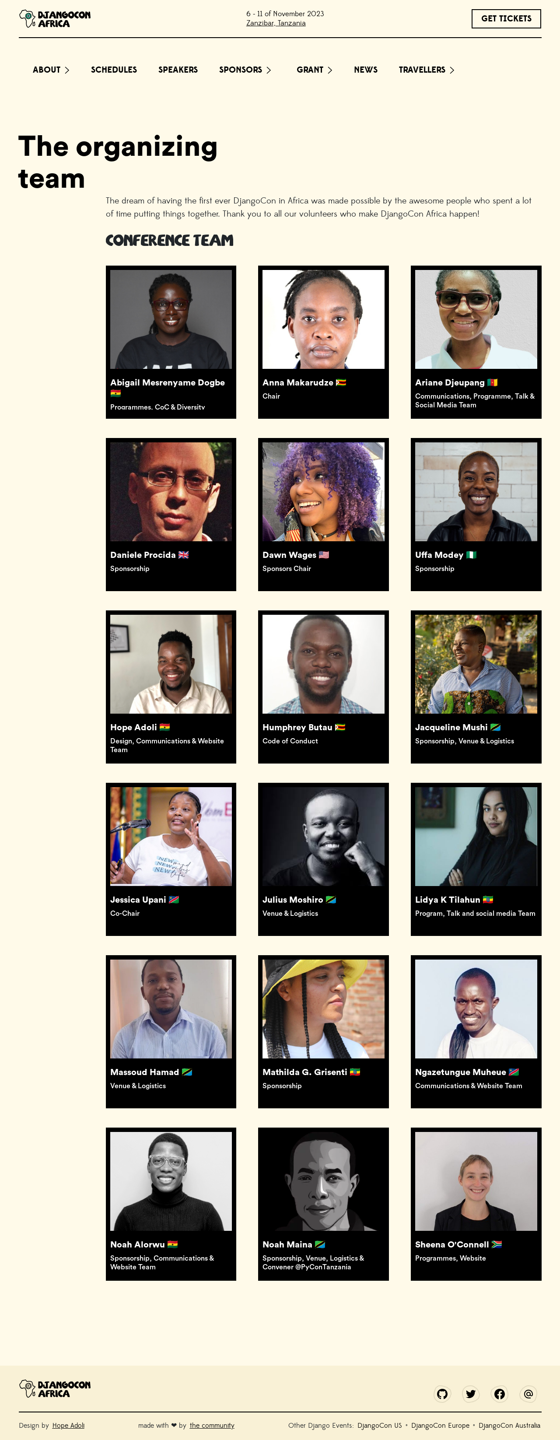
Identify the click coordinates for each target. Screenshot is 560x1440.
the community (212, 1425)
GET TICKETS (506, 19)
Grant (310, 70)
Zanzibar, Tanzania (276, 23)
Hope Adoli (68, 1425)
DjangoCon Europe (440, 1425)
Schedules (114, 70)
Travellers (422, 70)
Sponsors (240, 70)
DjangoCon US (379, 1425)
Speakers (178, 70)
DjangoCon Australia (509, 1425)
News (366, 70)
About (46, 70)
